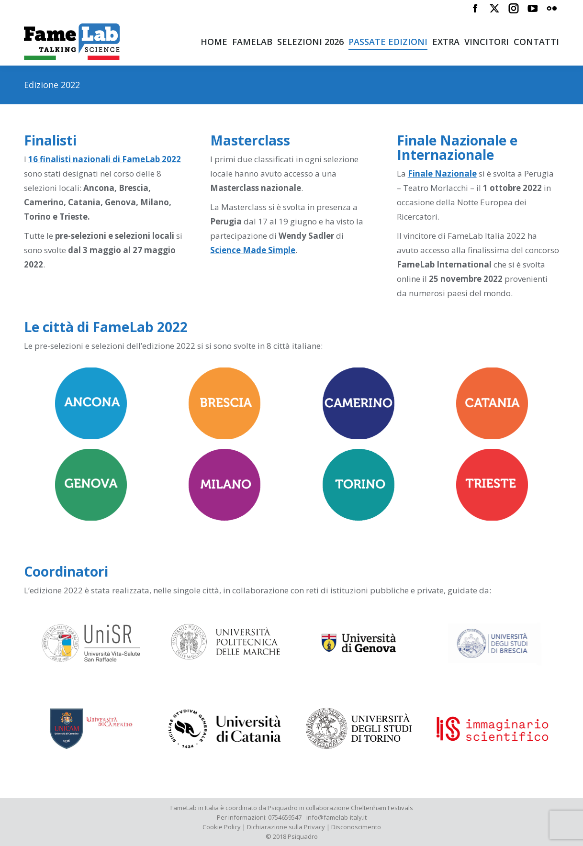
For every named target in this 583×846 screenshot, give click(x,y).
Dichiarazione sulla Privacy (286, 827)
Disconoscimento (356, 827)
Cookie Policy (221, 827)
